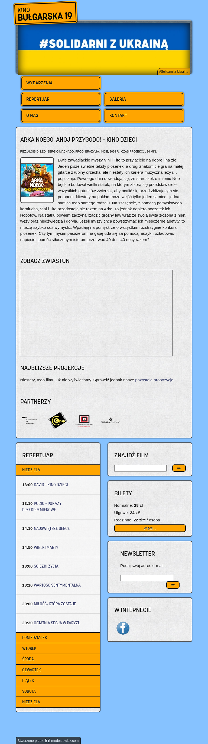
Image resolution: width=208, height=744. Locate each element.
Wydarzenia (39, 83)
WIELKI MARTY (46, 547)
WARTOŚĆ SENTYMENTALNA (57, 585)
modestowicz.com (62, 741)
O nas (32, 115)
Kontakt (118, 115)
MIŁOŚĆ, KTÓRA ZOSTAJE (55, 603)
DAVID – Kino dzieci (51, 484)
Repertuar (38, 99)
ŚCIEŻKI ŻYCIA (46, 566)
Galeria (117, 99)
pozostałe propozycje (154, 380)
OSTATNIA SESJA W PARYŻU (57, 622)
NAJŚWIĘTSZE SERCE (52, 528)
